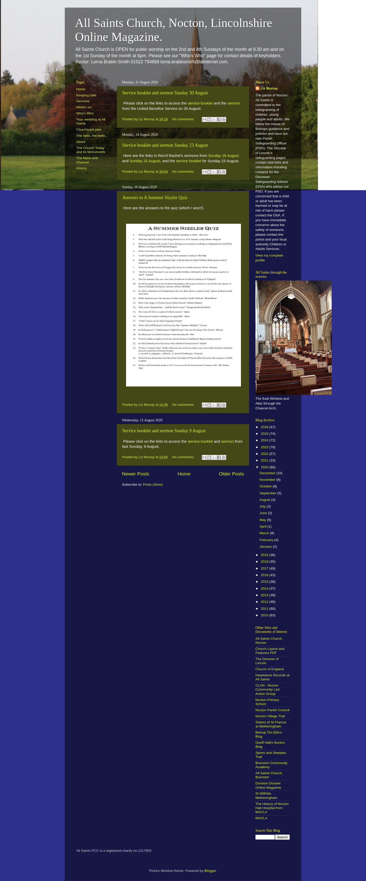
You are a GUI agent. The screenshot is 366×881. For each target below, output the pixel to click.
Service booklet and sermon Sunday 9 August (164, 430)
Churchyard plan (88, 129)
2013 (265, 595)
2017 (265, 568)
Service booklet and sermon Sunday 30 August (165, 92)
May (263, 520)
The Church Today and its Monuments (90, 150)
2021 (265, 460)
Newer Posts (135, 473)
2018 (265, 561)
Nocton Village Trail (270, 716)
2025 (265, 434)
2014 (265, 588)
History (81, 168)
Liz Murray (269, 88)
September (268, 493)
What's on (84, 107)
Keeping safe (86, 95)
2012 (265, 602)
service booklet (200, 103)
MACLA (261, 818)
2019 (265, 555)
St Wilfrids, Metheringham (266, 795)
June (264, 513)
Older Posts (231, 473)
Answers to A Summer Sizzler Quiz (154, 197)
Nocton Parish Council (272, 710)
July (263, 506)
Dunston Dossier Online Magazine (268, 785)
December (268, 473)
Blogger (210, 871)
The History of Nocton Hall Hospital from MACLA (272, 808)
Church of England (269, 669)
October (266, 486)
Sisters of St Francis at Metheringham (270, 724)
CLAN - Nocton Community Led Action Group (267, 689)
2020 (265, 467)
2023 (265, 447)
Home (184, 473)
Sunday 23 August (145, 161)
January (266, 546)
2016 (265, 575)
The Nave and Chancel (87, 160)
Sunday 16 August (223, 156)
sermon (233, 103)
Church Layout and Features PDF (269, 651)
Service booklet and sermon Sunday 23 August (165, 145)
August (265, 500)
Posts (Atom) (153, 484)
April (263, 526)
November (268, 480)
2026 (265, 427)
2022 (265, 454)
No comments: (183, 119)
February (267, 540)
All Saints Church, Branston (269, 775)
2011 (265, 608)
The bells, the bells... (92, 136)
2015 (265, 582)
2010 (265, 615)
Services (82, 101)
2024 (265, 440)
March (265, 533)
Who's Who (85, 113)
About (80, 142)
